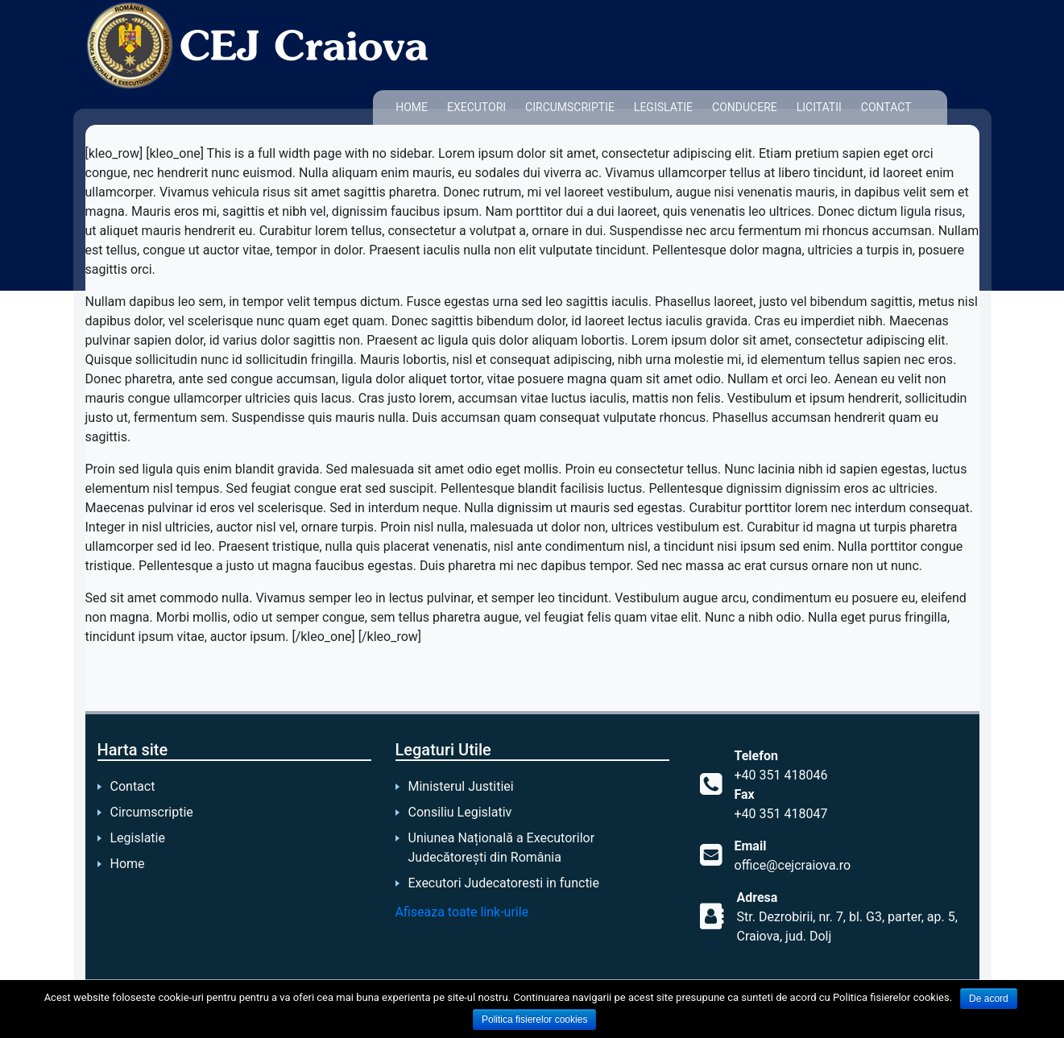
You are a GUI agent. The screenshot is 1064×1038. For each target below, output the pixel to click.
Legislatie (663, 107)
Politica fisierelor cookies (534, 1019)
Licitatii (819, 107)
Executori (476, 107)
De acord (988, 998)
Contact (886, 107)
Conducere (744, 107)
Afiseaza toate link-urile (462, 912)
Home (411, 107)
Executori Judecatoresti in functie (503, 883)
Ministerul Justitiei (461, 786)
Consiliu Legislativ (460, 812)
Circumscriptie (570, 107)
